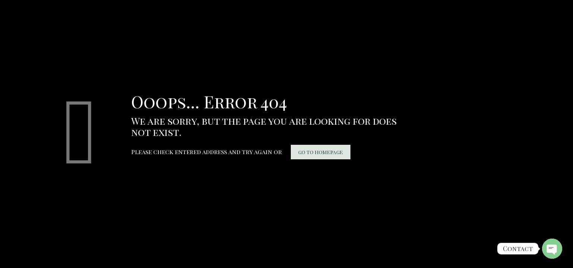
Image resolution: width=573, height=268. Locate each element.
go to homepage (320, 152)
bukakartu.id (6, 6)
